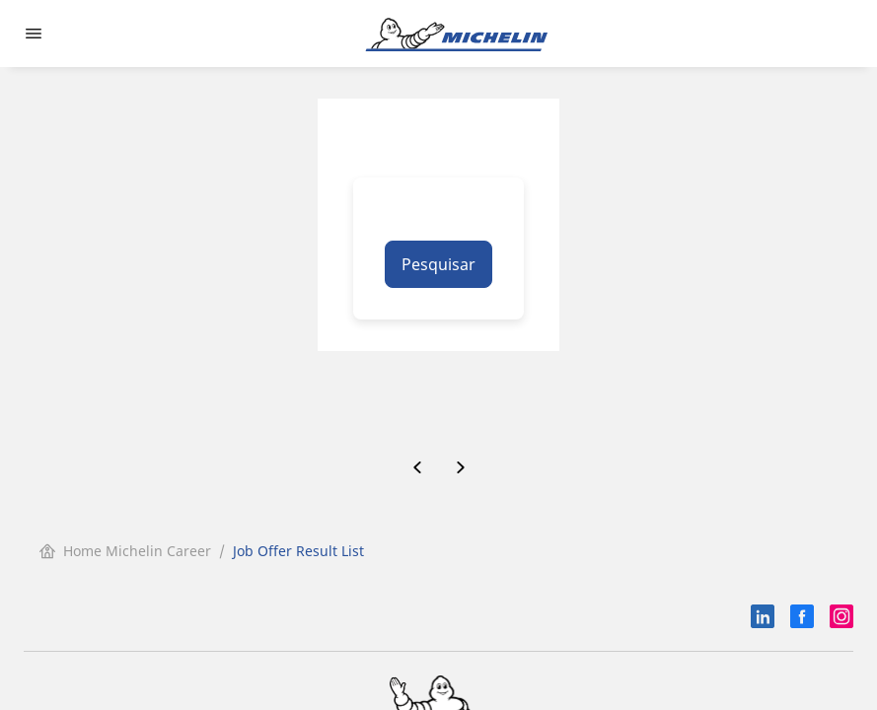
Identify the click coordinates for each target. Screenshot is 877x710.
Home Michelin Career (125, 550)
